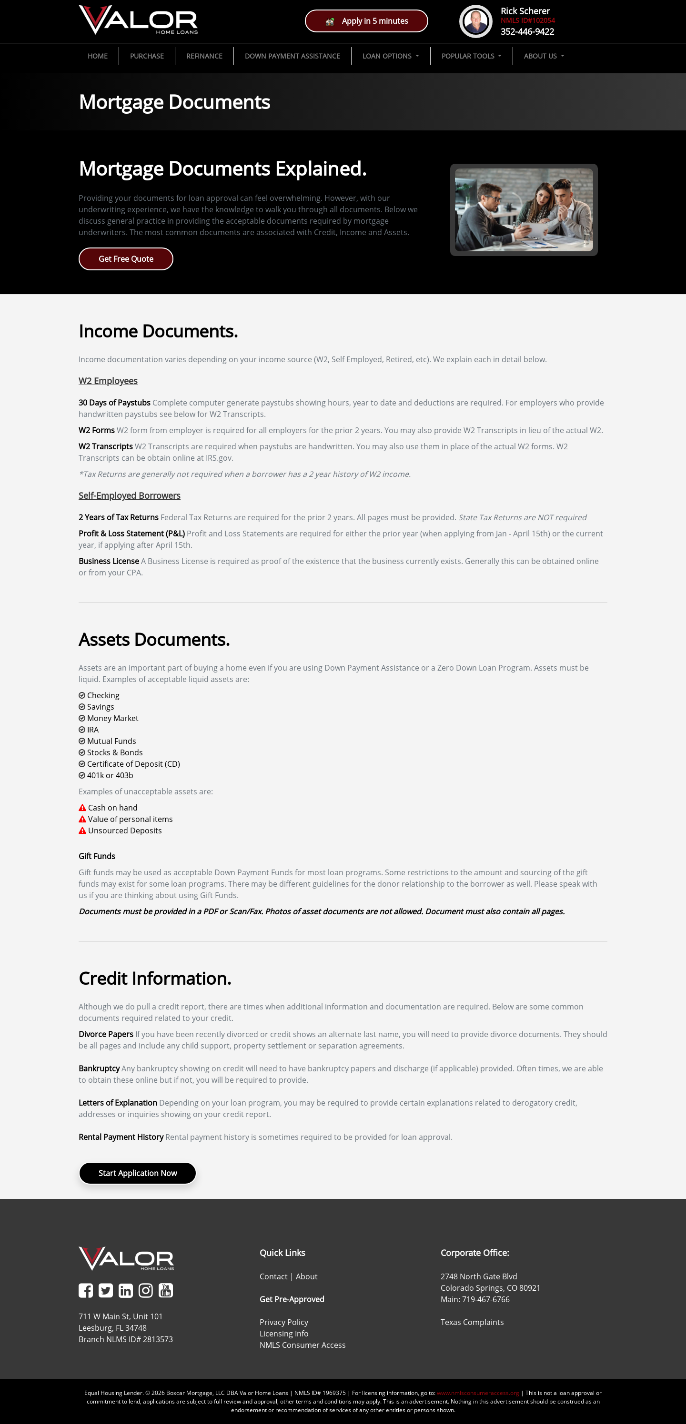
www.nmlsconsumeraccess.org (478, 1393)
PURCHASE (147, 55)
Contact (274, 1276)
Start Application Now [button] (138, 1173)
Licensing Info (284, 1333)
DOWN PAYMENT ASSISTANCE (292, 55)
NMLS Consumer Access (303, 1345)
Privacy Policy (284, 1322)
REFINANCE (204, 55)
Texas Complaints (472, 1322)
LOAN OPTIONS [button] (388, 55)
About (307, 1276)
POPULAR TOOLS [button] (469, 55)
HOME (98, 55)
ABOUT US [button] (541, 55)
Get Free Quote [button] (126, 259)
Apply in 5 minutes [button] (366, 21)
